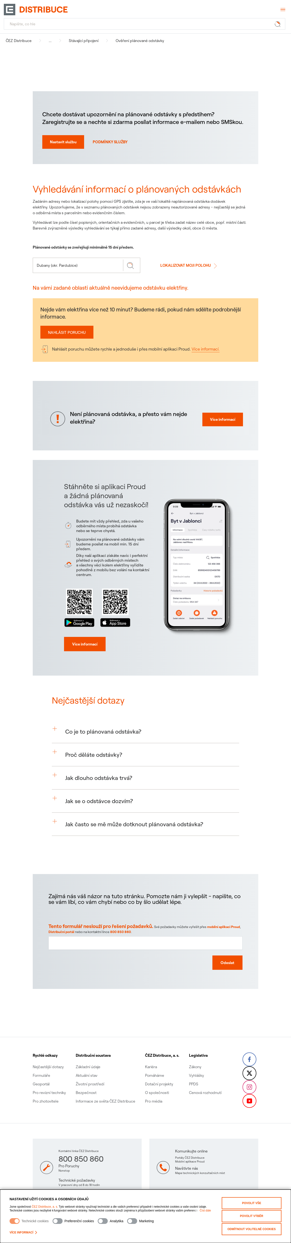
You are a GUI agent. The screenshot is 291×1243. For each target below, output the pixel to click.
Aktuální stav (86, 1059)
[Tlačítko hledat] (278, 23)
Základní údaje (87, 1050)
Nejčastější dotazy (48, 1050)
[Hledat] (144, 24)
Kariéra (150, 1050)
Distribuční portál (82, 964)
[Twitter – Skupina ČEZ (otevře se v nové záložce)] (249, 1062)
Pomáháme (153, 1059)
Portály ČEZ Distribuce (190, 1157)
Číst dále (205, 1210)
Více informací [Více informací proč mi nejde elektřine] (217, 432)
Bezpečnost (85, 1076)
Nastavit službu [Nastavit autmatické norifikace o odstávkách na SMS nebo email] (63, 141)
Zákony (194, 1050)
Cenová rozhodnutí (204, 1076)
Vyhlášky (195, 1059)
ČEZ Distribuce (19, 40)
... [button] (50, 40)
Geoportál (41, 1067)
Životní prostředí (89, 1067)
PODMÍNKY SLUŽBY (110, 141)
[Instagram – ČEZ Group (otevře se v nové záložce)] (249, 1081)
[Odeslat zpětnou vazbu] (219, 986)
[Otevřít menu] (282, 9)
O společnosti (156, 1076)
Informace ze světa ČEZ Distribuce (105, 1085)
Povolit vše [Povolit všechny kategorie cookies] (251, 1202)
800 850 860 (135, 964)
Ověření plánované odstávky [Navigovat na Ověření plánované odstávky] (140, 40)
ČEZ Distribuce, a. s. (45, 1206)
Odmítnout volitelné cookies (251, 1225)
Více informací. (206, 349)
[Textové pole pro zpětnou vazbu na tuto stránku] (145, 968)
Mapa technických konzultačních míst (200, 1173)
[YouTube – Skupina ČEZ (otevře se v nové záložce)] (249, 1101)
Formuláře (41, 1059)
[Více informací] (86, 660)
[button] (145, 751)
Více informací (23, 1232)
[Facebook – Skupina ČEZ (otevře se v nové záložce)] (249, 1043)
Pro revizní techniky (49, 1076)
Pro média (152, 1085)
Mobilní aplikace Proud (190, 1161)
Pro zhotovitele (46, 1085)
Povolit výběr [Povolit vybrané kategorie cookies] (251, 1214)
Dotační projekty (158, 1067)
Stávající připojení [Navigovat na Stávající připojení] (83, 40)
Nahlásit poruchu (67, 332)
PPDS (192, 1067)
